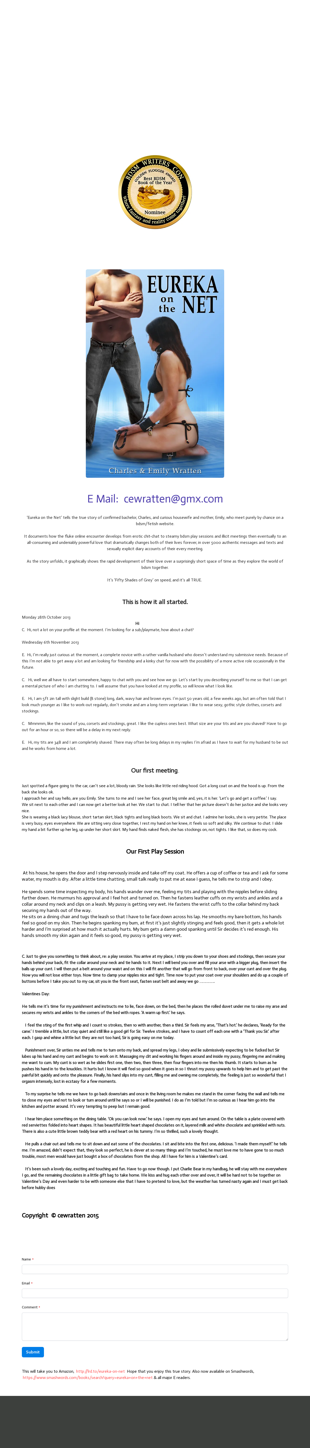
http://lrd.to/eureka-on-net (100, 1371)
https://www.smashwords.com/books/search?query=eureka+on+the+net (88, 1377)
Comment (29, 1307)
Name (26, 1259)
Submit (33, 1352)
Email (26, 1283)
